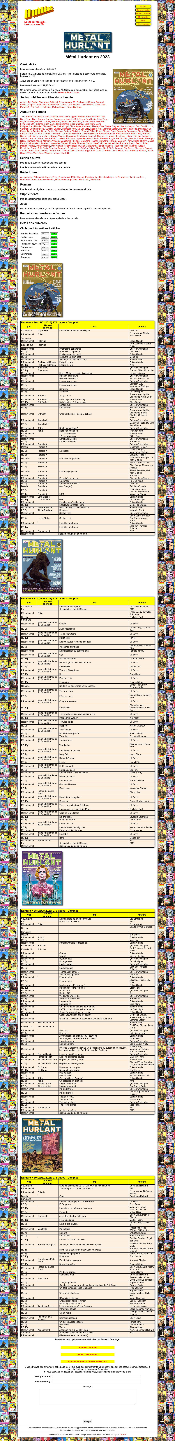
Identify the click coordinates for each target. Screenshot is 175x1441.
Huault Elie (136, 134)
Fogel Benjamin (118, 131)
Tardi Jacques (41, 151)
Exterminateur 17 (67, 102)
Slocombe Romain (143, 148)
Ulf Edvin (106, 151)
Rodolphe (25, 148)
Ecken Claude (103, 131)
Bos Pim (77, 121)
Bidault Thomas (42, 121)
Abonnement (26, 177)
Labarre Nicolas (133, 136)
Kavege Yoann (57, 136)
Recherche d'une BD (143, 13)
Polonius (47, 107)
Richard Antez (59, 107)
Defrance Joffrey (110, 129)
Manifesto (25, 179)
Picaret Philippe (27, 146)
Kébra (63, 105)
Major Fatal (100, 105)
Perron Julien (142, 143)
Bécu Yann (102, 119)
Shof (105, 148)
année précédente (87, 1354)
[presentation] (87, 1415)
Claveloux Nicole (90, 126)
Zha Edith (65, 153)
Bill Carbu (32, 102)
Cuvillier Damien (53, 129)
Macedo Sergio (107, 138)
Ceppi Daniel (35, 126)
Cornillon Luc (147, 126)
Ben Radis (91, 119)
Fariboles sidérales (86, 102)
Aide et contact (143, 24)
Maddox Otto (122, 138)
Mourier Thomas (77, 143)
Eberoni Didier (88, 131)
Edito (54, 177)
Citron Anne (75, 126)
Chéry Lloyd (62, 126)
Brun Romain (62, 124)
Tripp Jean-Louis (93, 151)
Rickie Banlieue (74, 107)
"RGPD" (123, 1437)
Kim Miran (82, 136)
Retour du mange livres (66, 179)
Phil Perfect (36, 107)
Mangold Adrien (34, 141)
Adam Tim (31, 117)
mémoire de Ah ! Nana (68, 92)
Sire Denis (129, 148)
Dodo (43, 131)
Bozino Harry (88, 121)
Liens (143, 20)
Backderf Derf (98, 117)
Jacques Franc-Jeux (37, 105)
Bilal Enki (55, 121)
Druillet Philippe (55, 131)
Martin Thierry (139, 141)
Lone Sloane (74, 105)
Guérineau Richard (72, 134)
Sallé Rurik (43, 148)
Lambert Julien (36, 138)
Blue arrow (44, 102)
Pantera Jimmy (127, 143)
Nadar (89, 143)
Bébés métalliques (42, 177)
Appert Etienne (78, 117)
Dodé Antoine (33, 131)
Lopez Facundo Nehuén (87, 138)
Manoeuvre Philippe (70, 141)
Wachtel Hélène (52, 153)
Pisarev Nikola (43, 146)
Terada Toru (54, 151)
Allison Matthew (50, 117)
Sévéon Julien (88, 148)
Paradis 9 (24, 107)
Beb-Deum (79, 119)
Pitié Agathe (57, 146)
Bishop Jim (66, 121)
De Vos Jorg (83, 129)
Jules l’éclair (53, 105)
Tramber (80, 151)
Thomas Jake (68, 151)
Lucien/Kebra (87, 105)
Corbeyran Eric (132, 126)
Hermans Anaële (107, 134)
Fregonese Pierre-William (139, 131)
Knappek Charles (96, 136)
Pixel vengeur (70, 146)
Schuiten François (57, 148)
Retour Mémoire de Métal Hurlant (87, 1361)
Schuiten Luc (74, 148)
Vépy (29, 153)
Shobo (99, 148)
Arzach (23, 102)
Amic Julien (64, 117)
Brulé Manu (49, 124)
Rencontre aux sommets (42, 179)
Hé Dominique (123, 134)
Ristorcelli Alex (121, 146)
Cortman (24, 129)
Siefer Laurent (116, 148)
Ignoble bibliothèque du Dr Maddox (111, 177)
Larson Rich (49, 138)
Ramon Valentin (105, 146)
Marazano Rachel (89, 141)
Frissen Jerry (26, 134)
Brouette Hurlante (34, 124)
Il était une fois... (137, 177)
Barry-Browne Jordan (42, 119)
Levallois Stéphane (66, 138)
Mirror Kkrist (34, 143)
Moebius (45, 143)
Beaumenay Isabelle (63, 119)
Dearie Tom (95, 129)
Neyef (96, 143)
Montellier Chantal (59, 143)
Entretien (89, 177)
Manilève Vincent (51, 141)
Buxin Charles (76, 124)
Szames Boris (27, 151)
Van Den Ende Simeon (135, 151)
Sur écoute (84, 179)
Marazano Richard (107, 141)
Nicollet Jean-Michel (109, 143)
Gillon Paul (56, 134)
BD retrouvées (143, 17)
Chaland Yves (49, 126)
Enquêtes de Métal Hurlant (71, 177)
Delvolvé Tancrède (128, 129)
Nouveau (143, 6)
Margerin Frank (125, 141)
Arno (88, 117)
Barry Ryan (25, 119)
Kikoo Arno (71, 136)
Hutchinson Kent (35, 136)
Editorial (54, 102)
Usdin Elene (117, 151)
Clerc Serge (105, 126)
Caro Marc (90, 124)
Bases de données (143, 10)
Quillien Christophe (87, 146)
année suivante (87, 1347)
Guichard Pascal (90, 134)
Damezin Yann (69, 129)
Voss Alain (38, 153)
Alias (39, 117)
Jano (47, 136)
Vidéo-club (95, 179)
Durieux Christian (72, 131)
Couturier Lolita (37, 129)
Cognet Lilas (118, 126)
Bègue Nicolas (27, 121)
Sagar (33, 148)
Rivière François (137, 146)
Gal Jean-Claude (42, 134)
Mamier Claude (136, 138)
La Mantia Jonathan (115, 136)
